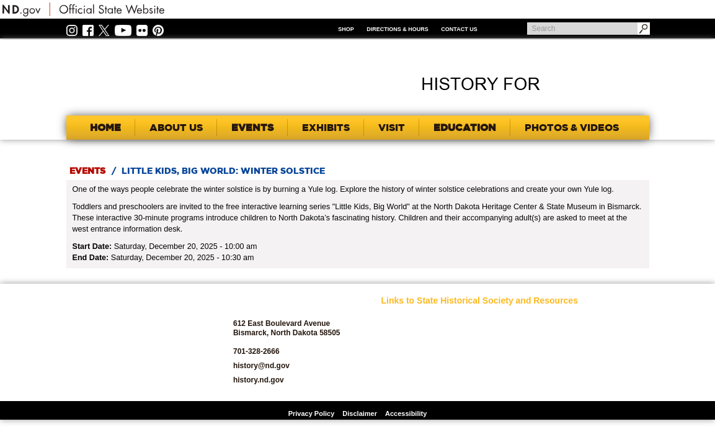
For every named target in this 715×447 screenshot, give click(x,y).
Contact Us (459, 29)
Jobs (482, 333)
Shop (346, 29)
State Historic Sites (597, 368)
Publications (586, 318)
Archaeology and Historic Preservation (415, 351)
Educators (490, 318)
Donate (392, 382)
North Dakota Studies (508, 382)
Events (87, 171)
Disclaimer (359, 413)
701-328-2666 (256, 351)
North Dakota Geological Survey (503, 365)
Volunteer (581, 382)
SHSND (135, 342)
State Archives (589, 354)
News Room (493, 347)
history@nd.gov (261, 365)
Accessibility (406, 413)
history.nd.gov (258, 380)
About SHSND (404, 333)
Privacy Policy (311, 413)
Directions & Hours (397, 29)
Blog (388, 368)
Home (105, 127)
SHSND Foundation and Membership (597, 336)
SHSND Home (403, 318)
